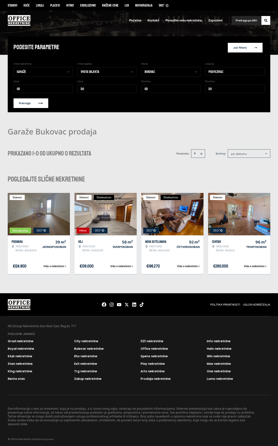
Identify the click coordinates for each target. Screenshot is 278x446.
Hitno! (70, 5)
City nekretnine (86, 340)
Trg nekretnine (85, 370)
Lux (127, 5)
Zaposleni (215, 20)
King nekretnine (20, 370)
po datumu (239, 153)
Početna (135, 20)
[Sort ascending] (195, 152)
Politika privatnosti (225, 304)
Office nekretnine (154, 348)
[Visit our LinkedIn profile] (134, 304)
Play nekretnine (153, 363)
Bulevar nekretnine (89, 348)
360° (164, 5)
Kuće (27, 5)
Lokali (40, 5)
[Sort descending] (201, 152)
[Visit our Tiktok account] (141, 304)
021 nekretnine (152, 340)
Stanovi (12, 5)
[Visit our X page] (126, 304)
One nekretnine (219, 370)
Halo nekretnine (219, 348)
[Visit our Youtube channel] (119, 304)
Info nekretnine (219, 340)
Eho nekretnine (85, 355)
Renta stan (16, 378)
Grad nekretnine (20, 340)
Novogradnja (144, 5)
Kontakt (153, 20)
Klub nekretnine (20, 355)
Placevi (55, 5)
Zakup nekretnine (88, 378)
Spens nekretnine (154, 355)
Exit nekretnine (85, 363)
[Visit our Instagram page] (111, 304)
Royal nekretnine (21, 348)
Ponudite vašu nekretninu (183, 20)
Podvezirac (215, 71)
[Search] (265, 20)
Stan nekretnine (20, 363)
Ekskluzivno (88, 5)
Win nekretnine (218, 355)
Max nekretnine (219, 363)
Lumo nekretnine (220, 378)
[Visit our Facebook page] (104, 304)
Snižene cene (110, 5)
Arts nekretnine (153, 370)
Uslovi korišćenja (256, 304)
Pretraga (31, 102)
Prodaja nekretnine (156, 378)
